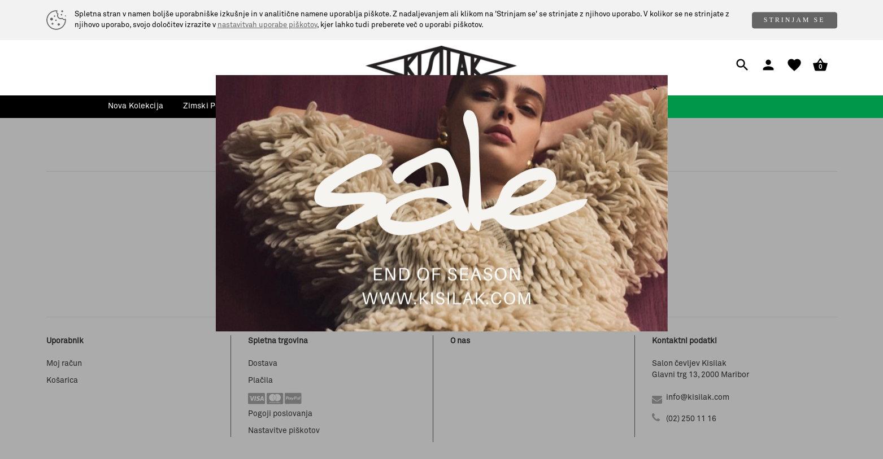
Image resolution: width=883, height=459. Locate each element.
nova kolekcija (135, 106)
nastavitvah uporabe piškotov (267, 25)
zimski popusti (210, 106)
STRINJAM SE (794, 20)
